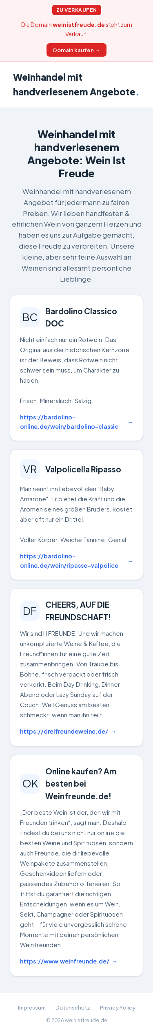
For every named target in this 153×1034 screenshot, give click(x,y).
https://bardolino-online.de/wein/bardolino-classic (69, 421)
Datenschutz (72, 1007)
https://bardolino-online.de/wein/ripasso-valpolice (69, 560)
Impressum (32, 1007)
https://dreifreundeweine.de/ (64, 731)
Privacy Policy (117, 1007)
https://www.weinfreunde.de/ (64, 961)
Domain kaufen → (76, 49)
